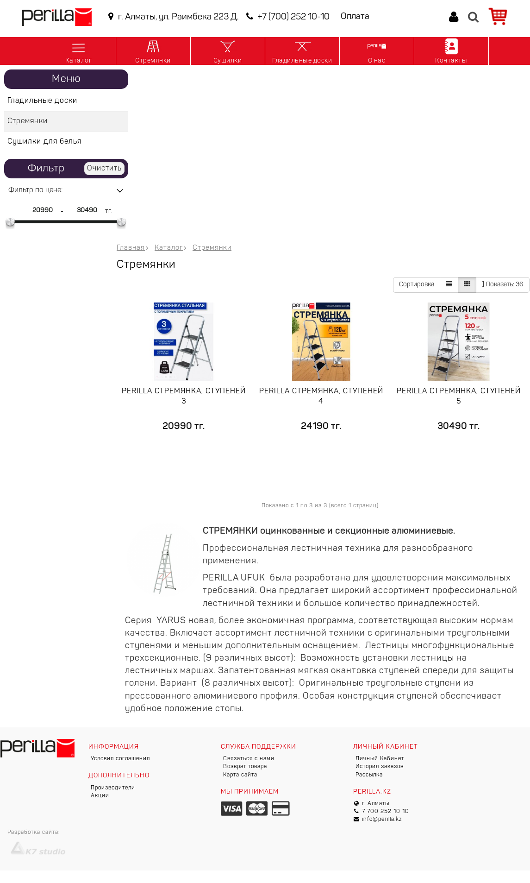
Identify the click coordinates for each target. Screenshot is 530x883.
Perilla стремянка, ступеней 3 (184, 396)
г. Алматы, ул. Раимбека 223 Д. (172, 17)
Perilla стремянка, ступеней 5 (459, 396)
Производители (113, 788)
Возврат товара (245, 766)
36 (503, 284)
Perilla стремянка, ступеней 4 (321, 396)
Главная (131, 248)
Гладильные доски (302, 50)
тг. (109, 211)
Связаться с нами (248, 759)
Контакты (451, 50)
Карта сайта (240, 775)
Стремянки (153, 50)
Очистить (104, 168)
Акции (100, 796)
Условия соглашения (120, 759)
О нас (377, 50)
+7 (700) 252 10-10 (286, 17)
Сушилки (227, 50)
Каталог (78, 50)
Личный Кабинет (379, 759)
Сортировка (416, 284)
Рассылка (369, 775)
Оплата (355, 17)
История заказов (379, 766)
